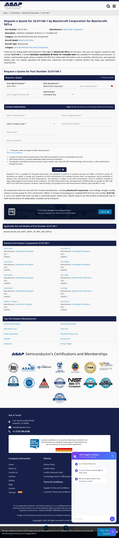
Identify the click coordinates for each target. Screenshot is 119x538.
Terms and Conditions (14, 153)
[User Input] (91, 519)
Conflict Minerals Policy (53, 472)
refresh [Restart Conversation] (112, 455)
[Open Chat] (112, 531)
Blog (10, 484)
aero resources (10, 329)
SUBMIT (59, 169)
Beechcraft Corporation (31, 13)
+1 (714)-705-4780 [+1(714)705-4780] (21, 431)
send (112, 519)
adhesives (8, 343)
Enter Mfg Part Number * (16, 83)
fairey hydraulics (11, 334)
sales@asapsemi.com (21, 427)
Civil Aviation (15, 13)
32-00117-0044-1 (11, 301)
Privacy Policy (49, 464)
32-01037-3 (65, 248)
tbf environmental (68, 324)
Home (11, 464)
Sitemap (13, 492)
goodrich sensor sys (69, 334)
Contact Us (13, 472)
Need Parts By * (49, 92)
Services (12, 476)
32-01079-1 (8, 288)
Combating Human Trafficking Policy (59, 476)
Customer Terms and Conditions (57, 492)
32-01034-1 (8, 275)
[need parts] (59, 94)
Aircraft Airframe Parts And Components (31, 47)
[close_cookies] (117, 532)
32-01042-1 (8, 262)
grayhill (7, 338)
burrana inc (65, 338)
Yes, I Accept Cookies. (106, 532)
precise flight (66, 343)
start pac (64, 329)
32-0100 (64, 288)
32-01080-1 (65, 262)
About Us (12, 468)
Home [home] (5, 13)
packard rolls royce (12, 324)
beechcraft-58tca (26, 40)
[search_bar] (108, 6)
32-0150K (64, 275)
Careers (12, 488)
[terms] (7, 150)
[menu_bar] (114, 6)
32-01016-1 (65, 301)
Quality (12, 480)
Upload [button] (104, 212)
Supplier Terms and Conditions (56, 488)
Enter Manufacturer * (51, 83)
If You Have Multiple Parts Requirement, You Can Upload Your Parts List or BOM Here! (56, 211)
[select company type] (32, 123)
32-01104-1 (8, 248)
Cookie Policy (49, 468)
